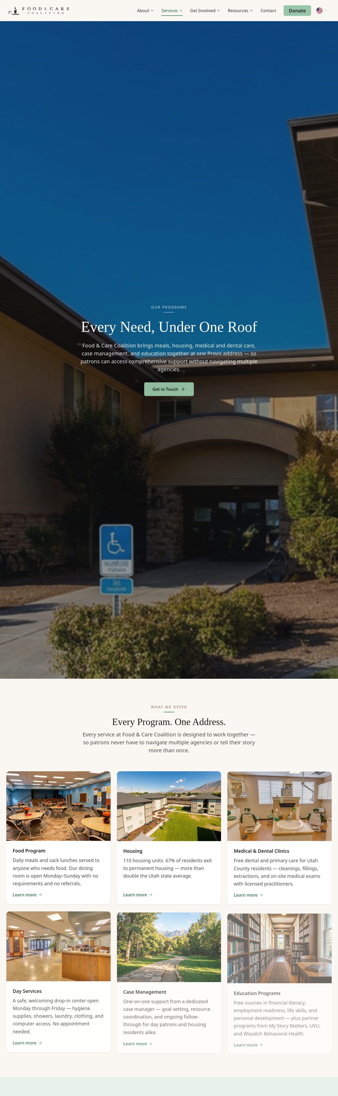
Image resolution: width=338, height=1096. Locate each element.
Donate (297, 10)
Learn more (27, 897)
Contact (268, 10)
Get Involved (205, 10)
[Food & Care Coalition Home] (38, 10)
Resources (240, 10)
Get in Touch (169, 394)
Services (171, 10)
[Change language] (322, 10)
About (145, 10)
